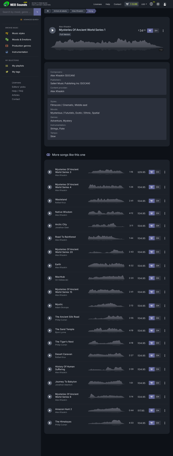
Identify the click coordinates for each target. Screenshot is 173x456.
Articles (15, 95)
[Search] (37, 12)
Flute (62, 128)
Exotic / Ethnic (83, 112)
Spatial (95, 112)
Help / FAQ (17, 91)
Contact (16, 99)
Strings (54, 128)
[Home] (47, 11)
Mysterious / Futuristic (62, 112)
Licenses (16, 82)
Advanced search (31, 20)
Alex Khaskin (57, 91)
